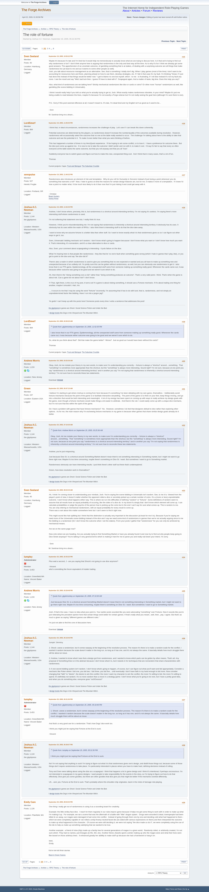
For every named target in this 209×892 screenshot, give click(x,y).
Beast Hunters (54, 196)
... (52, 48)
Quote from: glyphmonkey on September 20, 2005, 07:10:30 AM (77, 596)
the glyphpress (54, 308)
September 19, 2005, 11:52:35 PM (61, 207)
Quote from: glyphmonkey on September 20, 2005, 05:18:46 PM (77, 705)
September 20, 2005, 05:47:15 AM (61, 388)
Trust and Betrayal (74, 166)
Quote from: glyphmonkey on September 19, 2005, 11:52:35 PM (77, 327)
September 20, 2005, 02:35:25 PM (61, 557)
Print (183, 49)
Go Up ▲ (186, 889)
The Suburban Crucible (90, 166)
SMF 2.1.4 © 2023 (26, 889)
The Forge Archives (36, 10)
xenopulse (29, 174)
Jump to (151, 873)
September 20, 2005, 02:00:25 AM (61, 321)
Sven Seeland (31, 56)
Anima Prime (54, 199)
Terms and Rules (176, 889)
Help (167, 889)
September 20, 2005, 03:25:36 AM (61, 360)
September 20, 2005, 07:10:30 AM (61, 425)
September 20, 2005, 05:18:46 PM (61, 638)
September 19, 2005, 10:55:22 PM (61, 56)
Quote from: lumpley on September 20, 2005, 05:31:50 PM (75, 750)
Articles (136, 10)
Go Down (26, 49)
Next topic (181, 41)
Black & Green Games (57, 855)
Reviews (158, 10)
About (126, 10)
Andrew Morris (32, 360)
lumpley (28, 557)
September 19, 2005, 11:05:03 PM (61, 123)
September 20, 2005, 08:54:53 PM (61, 802)
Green (27, 388)
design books (55, 313)
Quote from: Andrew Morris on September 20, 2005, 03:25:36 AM (78, 430)
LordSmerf (29, 123)
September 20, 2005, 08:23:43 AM (61, 490)
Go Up (25, 862)
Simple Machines (39, 889)
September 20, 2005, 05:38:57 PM (61, 744)
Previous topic (168, 41)
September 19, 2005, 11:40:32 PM (61, 174)
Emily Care (30, 802)
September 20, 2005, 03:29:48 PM (61, 590)
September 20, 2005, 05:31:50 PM (61, 699)
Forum (146, 10)
